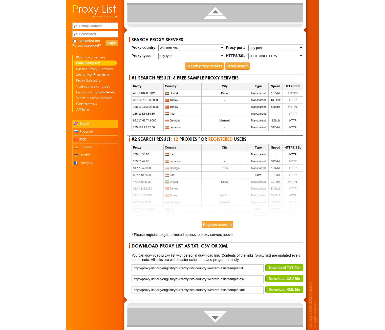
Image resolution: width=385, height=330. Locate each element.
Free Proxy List (88, 63)
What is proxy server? (94, 97)
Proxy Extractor (89, 80)
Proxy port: (235, 48)
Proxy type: (141, 56)
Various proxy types (93, 86)
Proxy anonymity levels (95, 92)
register (152, 235)
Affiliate (82, 109)
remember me (89, 41)
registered (220, 139)
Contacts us (86, 103)
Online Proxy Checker (94, 68)
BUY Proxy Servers (90, 57)
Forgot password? (86, 45)
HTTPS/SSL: (236, 56)
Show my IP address (93, 74)
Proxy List (94, 8)
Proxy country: (144, 48)
